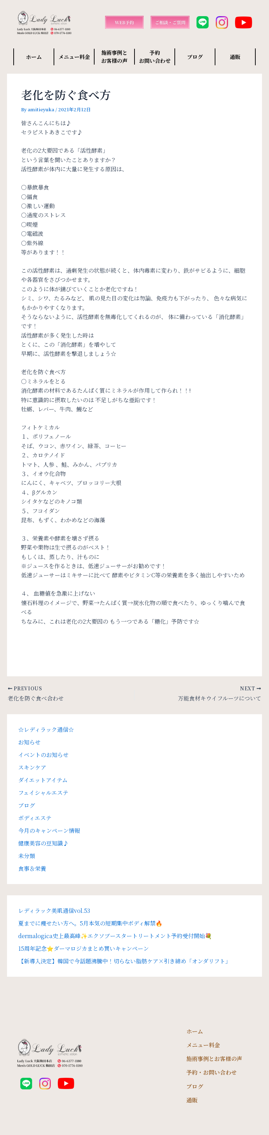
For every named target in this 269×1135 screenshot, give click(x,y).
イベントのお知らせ (43, 755)
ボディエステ (34, 818)
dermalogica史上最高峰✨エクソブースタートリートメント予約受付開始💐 (115, 936)
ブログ (195, 56)
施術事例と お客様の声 (114, 56)
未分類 (26, 856)
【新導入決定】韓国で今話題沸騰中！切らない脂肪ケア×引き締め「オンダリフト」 (124, 961)
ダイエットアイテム (43, 780)
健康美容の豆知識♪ (43, 843)
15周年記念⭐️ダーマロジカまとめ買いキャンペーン (83, 948)
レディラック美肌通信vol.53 (54, 911)
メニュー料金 (74, 56)
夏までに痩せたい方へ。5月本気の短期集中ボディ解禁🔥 (90, 923)
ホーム (34, 56)
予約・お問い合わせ (211, 1072)
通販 (235, 56)
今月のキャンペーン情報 (49, 831)
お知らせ (29, 742)
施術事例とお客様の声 (214, 1059)
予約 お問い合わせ (155, 56)
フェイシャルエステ (43, 793)
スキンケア (32, 767)
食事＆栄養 (32, 868)
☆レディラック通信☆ (46, 729)
